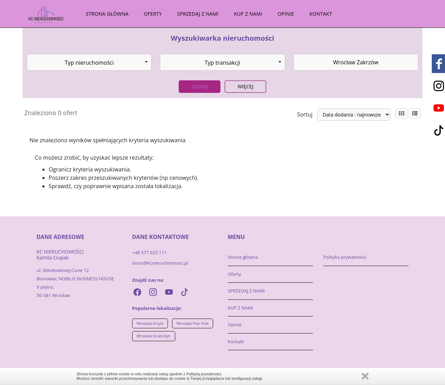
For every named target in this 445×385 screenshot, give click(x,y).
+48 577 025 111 (149, 252)
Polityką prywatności (203, 374)
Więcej (245, 86)
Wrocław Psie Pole (193, 323)
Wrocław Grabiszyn (154, 335)
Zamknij (365, 376)
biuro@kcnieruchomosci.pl (160, 263)
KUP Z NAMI (248, 13)
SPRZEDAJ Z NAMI (198, 13)
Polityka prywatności (344, 257)
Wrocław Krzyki (150, 323)
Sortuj (305, 114)
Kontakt (320, 13)
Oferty (153, 13)
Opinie (286, 13)
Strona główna (107, 13)
